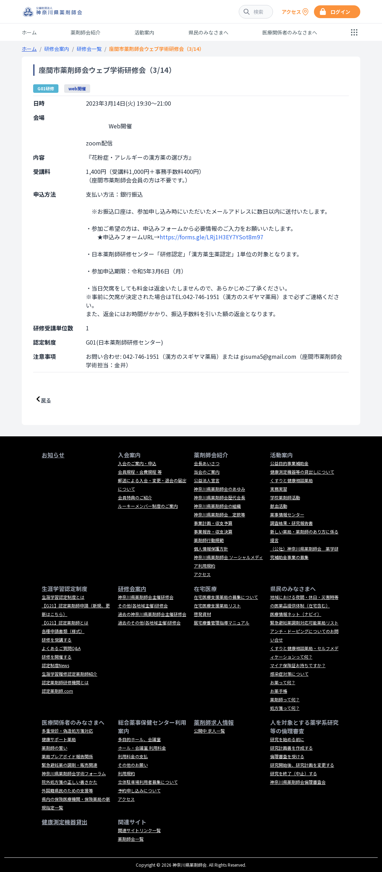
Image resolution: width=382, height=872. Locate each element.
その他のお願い (133, 765)
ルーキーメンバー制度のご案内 (148, 506)
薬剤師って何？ (285, 699)
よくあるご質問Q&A (61, 648)
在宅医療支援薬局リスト (217, 605)
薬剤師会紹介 (85, 32)
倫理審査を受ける (287, 756)
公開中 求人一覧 (209, 731)
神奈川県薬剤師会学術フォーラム (74, 773)
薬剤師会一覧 (131, 839)
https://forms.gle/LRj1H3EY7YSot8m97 (211, 237)
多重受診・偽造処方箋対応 (67, 731)
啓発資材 (202, 614)
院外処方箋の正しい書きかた (69, 782)
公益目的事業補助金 (289, 463)
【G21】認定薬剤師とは (65, 623)
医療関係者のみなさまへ (289, 32)
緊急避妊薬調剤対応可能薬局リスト (304, 623)
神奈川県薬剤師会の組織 (217, 506)
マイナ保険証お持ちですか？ (298, 665)
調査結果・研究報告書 (291, 523)
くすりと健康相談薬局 (291, 480)
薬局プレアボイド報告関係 (67, 756)
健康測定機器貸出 (64, 822)
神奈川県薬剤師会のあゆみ (219, 489)
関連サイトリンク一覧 (139, 830)
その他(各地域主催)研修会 (143, 605)
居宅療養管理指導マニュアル (221, 623)
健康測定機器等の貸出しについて (302, 472)
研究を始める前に (287, 739)
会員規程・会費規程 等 (140, 472)
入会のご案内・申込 (137, 463)
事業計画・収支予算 (213, 523)
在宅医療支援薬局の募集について (226, 597)
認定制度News (55, 665)
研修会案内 (56, 48)
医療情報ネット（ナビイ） (295, 614)
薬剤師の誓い (54, 748)
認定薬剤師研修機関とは (65, 682)
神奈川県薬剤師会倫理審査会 (298, 782)
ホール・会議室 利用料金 (142, 748)
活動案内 (144, 32)
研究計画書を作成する (291, 748)
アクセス (202, 574)
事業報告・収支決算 (213, 531)
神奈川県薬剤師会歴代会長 (219, 497)
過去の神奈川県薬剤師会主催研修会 (152, 614)
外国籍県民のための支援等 (67, 790)
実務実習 (278, 489)
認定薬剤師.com (57, 691)
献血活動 (278, 506)
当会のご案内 (207, 472)
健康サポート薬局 (59, 739)
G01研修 (45, 88)
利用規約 (126, 773)
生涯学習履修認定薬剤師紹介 (69, 674)
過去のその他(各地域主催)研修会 (149, 623)
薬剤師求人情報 (214, 722)
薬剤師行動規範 (209, 540)
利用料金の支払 (133, 756)
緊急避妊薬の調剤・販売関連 (69, 765)
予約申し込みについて (139, 790)
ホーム (29, 32)
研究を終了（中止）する (293, 773)
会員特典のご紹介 (135, 497)
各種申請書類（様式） (63, 631)
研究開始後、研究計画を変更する (302, 765)
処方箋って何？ (285, 708)
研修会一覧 (89, 48)
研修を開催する (57, 657)
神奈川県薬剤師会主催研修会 (146, 597)
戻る (46, 400)
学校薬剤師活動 (285, 497)
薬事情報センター (287, 514)
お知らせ (53, 455)
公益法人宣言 (207, 480)
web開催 (77, 88)
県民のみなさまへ (208, 32)
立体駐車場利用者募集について (148, 782)
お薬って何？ (282, 682)
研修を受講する (57, 640)
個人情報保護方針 (211, 549)
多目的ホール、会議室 (139, 739)
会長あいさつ (207, 463)
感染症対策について (289, 674)
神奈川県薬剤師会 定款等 (219, 514)
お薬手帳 (278, 691)
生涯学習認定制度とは (63, 597)
